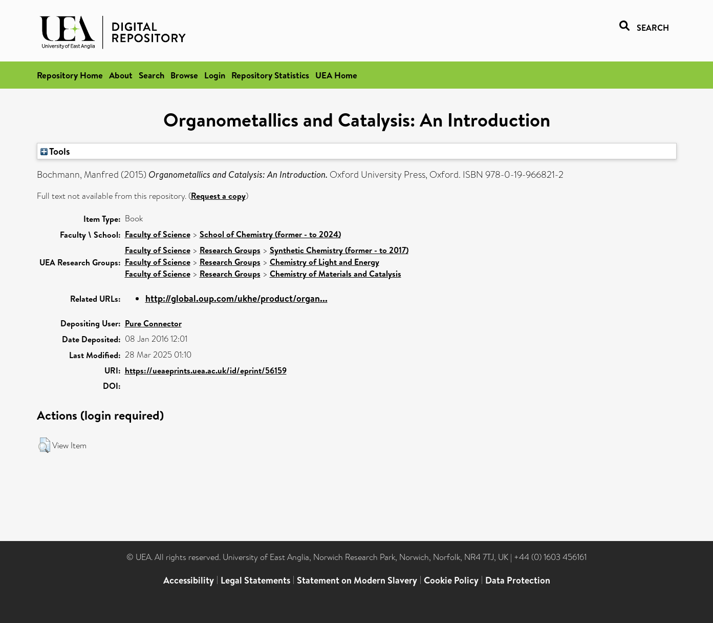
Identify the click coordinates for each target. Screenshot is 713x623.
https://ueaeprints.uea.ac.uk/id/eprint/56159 (206, 370)
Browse (184, 75)
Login (214, 75)
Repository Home (70, 75)
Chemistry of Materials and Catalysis (335, 273)
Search (151, 75)
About (121, 75)
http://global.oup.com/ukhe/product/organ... (236, 298)
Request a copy (218, 195)
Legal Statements (255, 580)
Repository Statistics (270, 75)
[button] (44, 445)
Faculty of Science (157, 234)
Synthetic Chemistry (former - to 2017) (339, 250)
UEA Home (336, 75)
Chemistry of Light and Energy (324, 261)
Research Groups (230, 250)
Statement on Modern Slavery (357, 580)
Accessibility (188, 580)
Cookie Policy (451, 580)
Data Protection (517, 580)
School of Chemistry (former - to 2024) (270, 234)
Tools (55, 151)
